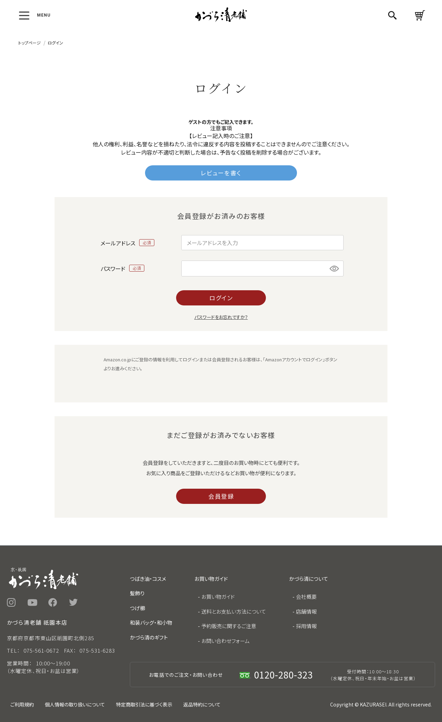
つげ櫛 (137, 608)
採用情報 (306, 626)
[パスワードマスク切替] (335, 268)
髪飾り (137, 593)
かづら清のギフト (149, 637)
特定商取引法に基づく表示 (144, 704)
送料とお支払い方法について (233, 611)
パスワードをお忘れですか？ (221, 317)
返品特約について (202, 704)
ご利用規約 (22, 704)
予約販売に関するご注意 (228, 626)
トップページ (29, 43)
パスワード (122, 268)
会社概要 (306, 596)
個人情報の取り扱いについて (75, 704)
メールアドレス (127, 242)
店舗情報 (306, 611)
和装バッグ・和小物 (151, 622)
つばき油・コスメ (148, 578)
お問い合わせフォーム (225, 640)
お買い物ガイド (218, 596)
